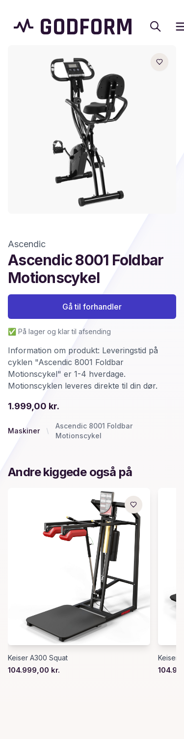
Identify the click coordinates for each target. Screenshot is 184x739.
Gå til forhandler (92, 307)
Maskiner (24, 430)
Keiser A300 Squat (38, 658)
